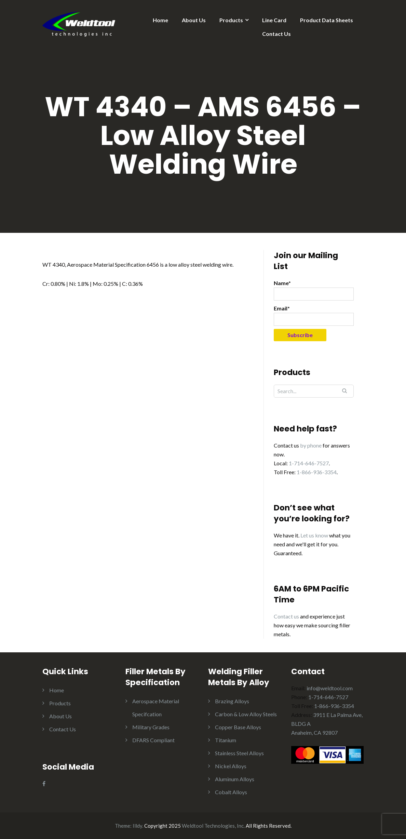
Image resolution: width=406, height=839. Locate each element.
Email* (314, 315)
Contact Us (276, 33)
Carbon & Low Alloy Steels (246, 714)
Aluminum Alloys (234, 779)
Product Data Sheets (326, 20)
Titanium (225, 740)
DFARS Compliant (153, 740)
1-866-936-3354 (317, 472)
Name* (314, 290)
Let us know (314, 535)
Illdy (137, 826)
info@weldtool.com (330, 688)
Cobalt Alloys (231, 792)
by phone (311, 445)
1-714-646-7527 (309, 463)
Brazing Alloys (232, 701)
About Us (194, 20)
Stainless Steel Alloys (239, 753)
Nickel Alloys (230, 766)
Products (231, 20)
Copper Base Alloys (238, 727)
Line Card (274, 20)
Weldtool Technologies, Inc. (213, 826)
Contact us (286, 616)
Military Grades (151, 727)
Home (160, 20)
